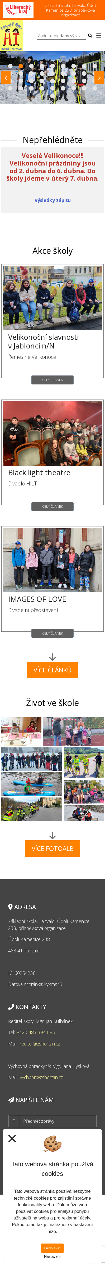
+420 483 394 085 (35, 1032)
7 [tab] (73, 66)
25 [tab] (73, 81)
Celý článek (52, 379)
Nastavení (52, 1256)
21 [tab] (31, 81)
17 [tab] (84, 73)
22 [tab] (42, 81)
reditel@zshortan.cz (40, 1043)
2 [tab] (20, 66)
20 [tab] (20, 81)
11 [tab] (20, 73)
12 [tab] (31, 73)
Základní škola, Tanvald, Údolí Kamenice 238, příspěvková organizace (70, 10)
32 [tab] (52, 88)
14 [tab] (52, 73)
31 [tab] (42, 88)
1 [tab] (10, 66)
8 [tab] (84, 66)
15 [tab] (63, 73)
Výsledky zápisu (53, 200)
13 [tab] (42, 73)
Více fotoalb (53, 848)
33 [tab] (63, 88)
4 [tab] (42, 66)
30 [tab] (31, 88)
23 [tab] (52, 81)
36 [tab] (94, 88)
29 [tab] (20, 88)
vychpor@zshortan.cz (41, 1077)
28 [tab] (10, 88)
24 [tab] (63, 81)
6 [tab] (63, 66)
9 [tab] (94, 66)
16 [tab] (73, 73)
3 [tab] (31, 66)
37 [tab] (52, 96)
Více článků (53, 670)
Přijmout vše (52, 1248)
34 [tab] (73, 88)
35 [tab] (84, 88)
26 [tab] (84, 81)
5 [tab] (52, 66)
